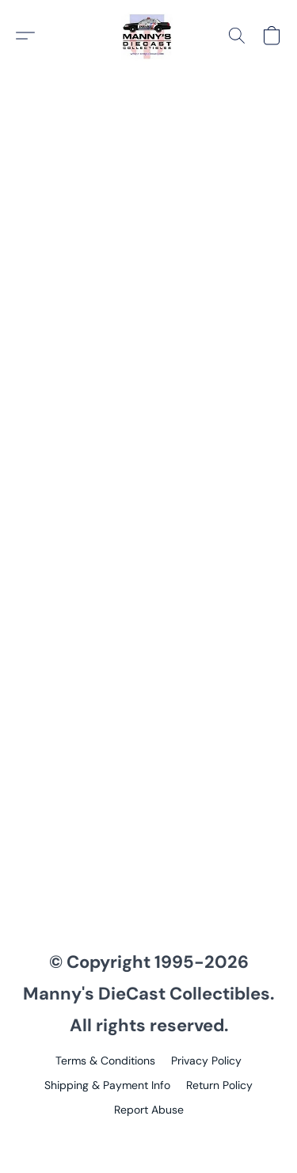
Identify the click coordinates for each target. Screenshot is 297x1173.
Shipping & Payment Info (107, 1085)
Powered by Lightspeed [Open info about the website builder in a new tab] (148, 1138)
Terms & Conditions (105, 1060)
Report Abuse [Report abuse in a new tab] (149, 1110)
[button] (149, 35)
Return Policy (219, 1085)
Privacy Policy (206, 1060)
